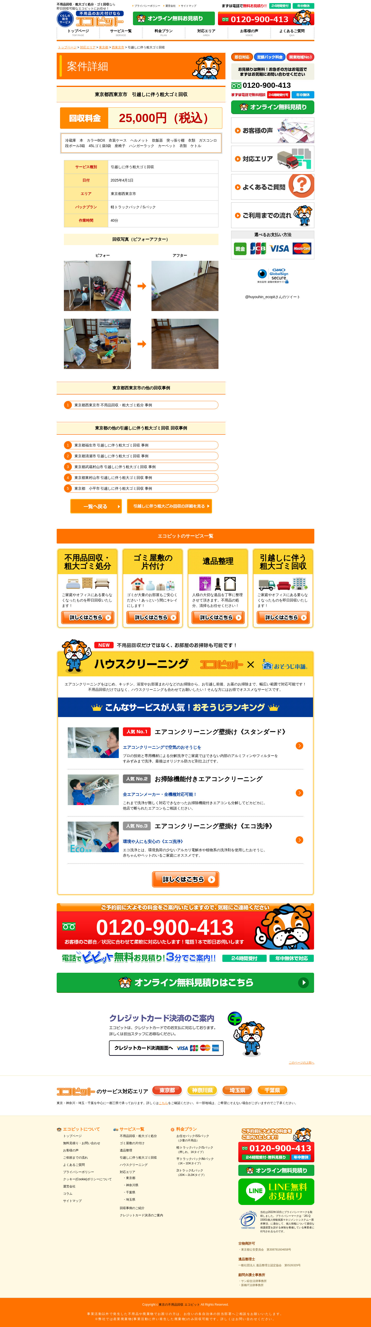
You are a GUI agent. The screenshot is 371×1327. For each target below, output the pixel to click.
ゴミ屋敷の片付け (132, 1143)
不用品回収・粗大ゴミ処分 (138, 1136)
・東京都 (129, 1178)
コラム (67, 1193)
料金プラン (164, 33)
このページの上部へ (301, 1062)
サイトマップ (188, 5)
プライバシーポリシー (147, 5)
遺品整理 (126, 1150)
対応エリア (206, 33)
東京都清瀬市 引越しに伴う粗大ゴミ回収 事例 (111, 456)
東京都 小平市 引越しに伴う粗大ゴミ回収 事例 (113, 488)
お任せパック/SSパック (201, 1138)
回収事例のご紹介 (132, 1208)
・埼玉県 (129, 1199)
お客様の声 (249, 33)
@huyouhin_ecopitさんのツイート (272, 297)
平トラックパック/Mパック (201, 1161)
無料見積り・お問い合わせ (81, 1143)
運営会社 (170, 5)
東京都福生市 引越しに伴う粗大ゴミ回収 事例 (111, 445)
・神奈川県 (130, 1185)
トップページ (78, 33)
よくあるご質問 (292, 33)
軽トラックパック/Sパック (201, 1150)
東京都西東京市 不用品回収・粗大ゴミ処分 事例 (113, 405)
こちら (163, 1103)
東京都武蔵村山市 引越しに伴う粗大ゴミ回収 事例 (115, 467)
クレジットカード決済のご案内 (141, 1215)
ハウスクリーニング (134, 1165)
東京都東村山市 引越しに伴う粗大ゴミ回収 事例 (113, 478)
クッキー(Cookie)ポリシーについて (87, 1179)
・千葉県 (129, 1192)
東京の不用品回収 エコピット (179, 1304)
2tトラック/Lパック (201, 1173)
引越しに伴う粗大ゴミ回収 (138, 1157)
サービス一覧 (121, 33)
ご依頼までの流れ (75, 1157)
